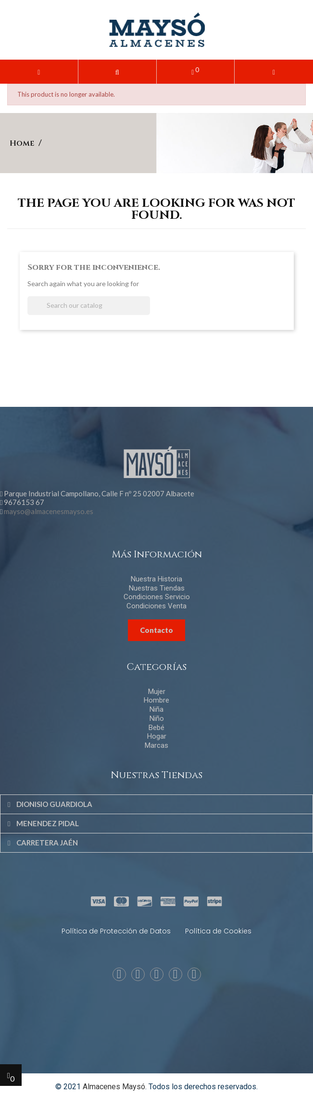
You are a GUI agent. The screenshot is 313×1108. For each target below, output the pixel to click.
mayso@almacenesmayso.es (48, 511)
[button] (117, 72)
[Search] (88, 305)
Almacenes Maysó (114, 1086)
